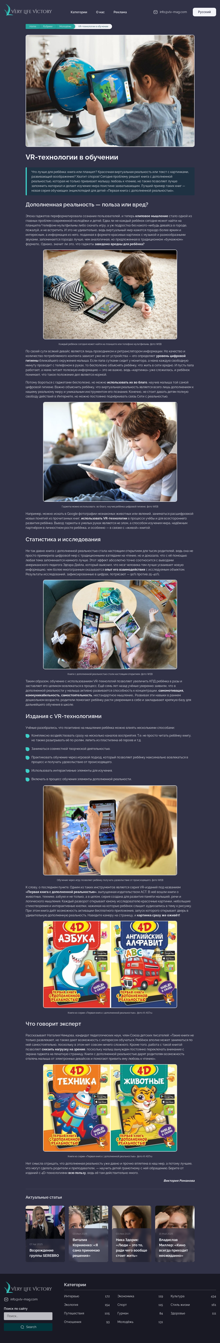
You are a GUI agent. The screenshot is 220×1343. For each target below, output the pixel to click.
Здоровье (193, 1313)
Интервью (87, 1296)
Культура (193, 1296)
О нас (100, 12)
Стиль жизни (193, 1305)
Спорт (140, 1305)
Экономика (140, 1296)
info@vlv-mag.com (21, 1299)
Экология (87, 1305)
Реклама (120, 12)
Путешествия (87, 1313)
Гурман (140, 1313)
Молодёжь (140, 1322)
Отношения (87, 1322)
